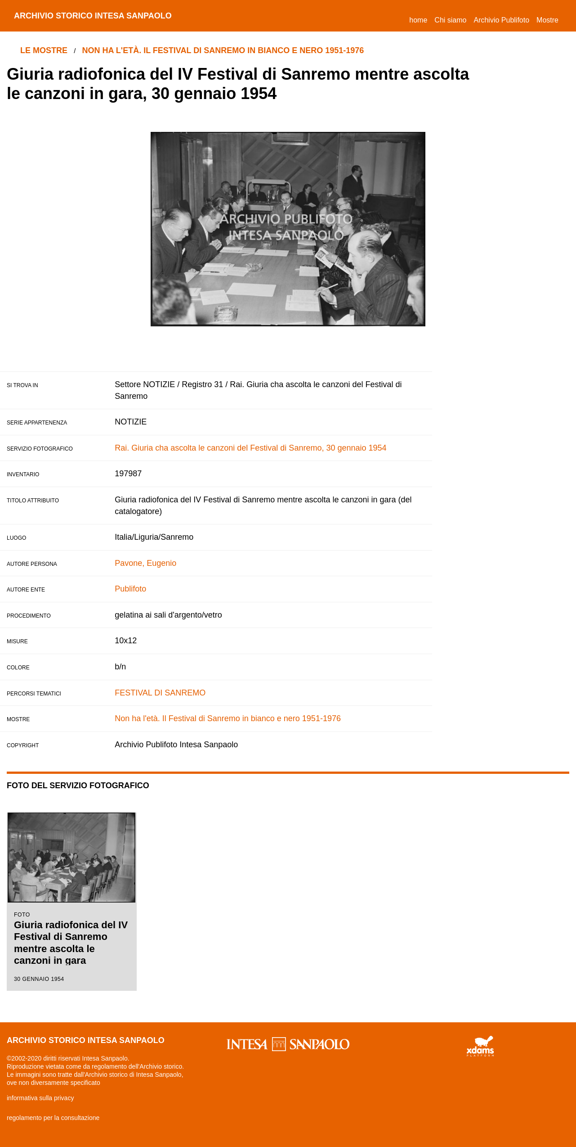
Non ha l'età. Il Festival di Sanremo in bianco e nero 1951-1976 (223, 50)
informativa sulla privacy (40, 1098)
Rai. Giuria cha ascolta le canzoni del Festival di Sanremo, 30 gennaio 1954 (250, 447)
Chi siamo (450, 20)
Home (420, 19)
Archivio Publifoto (501, 20)
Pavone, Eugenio (145, 563)
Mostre (547, 20)
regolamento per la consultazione (53, 1117)
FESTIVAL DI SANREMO (160, 692)
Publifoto (130, 588)
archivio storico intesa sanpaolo (93, 15)
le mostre (43, 50)
